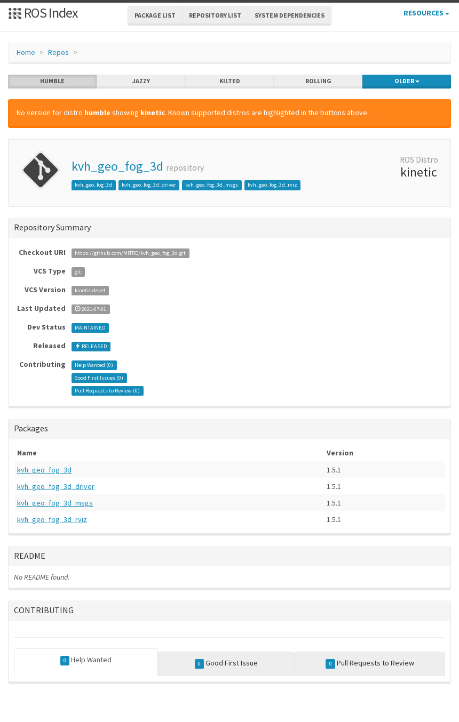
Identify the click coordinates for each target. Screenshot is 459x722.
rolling (318, 81)
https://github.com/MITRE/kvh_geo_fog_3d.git (130, 253)
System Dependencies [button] (290, 15)
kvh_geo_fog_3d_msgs (211, 184)
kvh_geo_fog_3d (117, 166)
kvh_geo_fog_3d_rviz (272, 184)
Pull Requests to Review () (107, 390)
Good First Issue (226, 663)
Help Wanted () (94, 365)
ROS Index (43, 12)
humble (52, 81)
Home (26, 52)
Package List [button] (155, 15)
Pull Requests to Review (370, 663)
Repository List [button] (215, 15)
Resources (426, 13)
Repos (58, 52)
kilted (229, 81)
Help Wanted (86, 660)
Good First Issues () (99, 377)
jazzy (141, 81)
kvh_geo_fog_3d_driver (149, 184)
